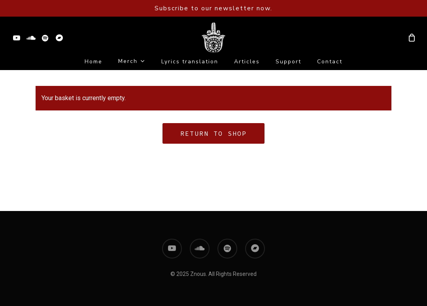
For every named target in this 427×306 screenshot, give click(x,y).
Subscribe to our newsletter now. (213, 8)
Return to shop (213, 133)
